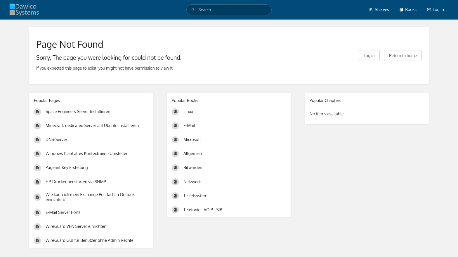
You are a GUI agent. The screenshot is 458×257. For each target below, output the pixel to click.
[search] (228, 9)
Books (408, 9)
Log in (435, 9)
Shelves (379, 9)
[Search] (193, 9)
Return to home (403, 55)
